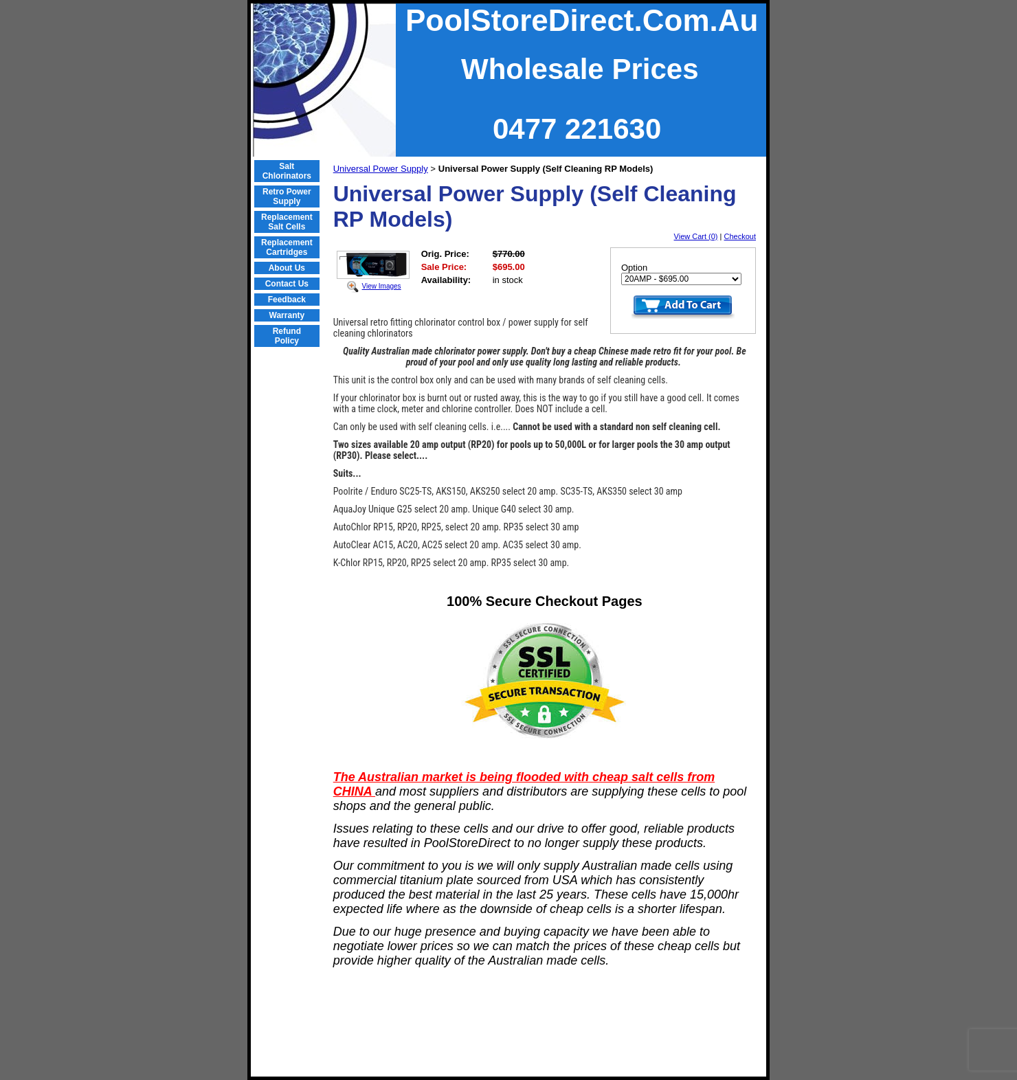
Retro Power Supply (286, 196)
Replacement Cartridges (287, 247)
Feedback (287, 299)
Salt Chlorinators (286, 171)
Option (634, 267)
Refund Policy (287, 336)
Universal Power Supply (380, 169)
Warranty (287, 315)
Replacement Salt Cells (287, 222)
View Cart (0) (696, 236)
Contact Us (287, 284)
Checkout (740, 236)
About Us (287, 268)
